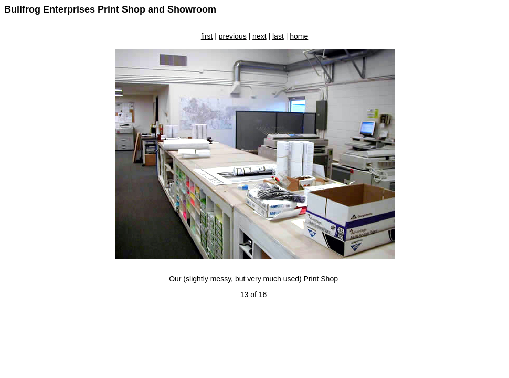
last (278, 36)
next (259, 36)
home (299, 36)
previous (233, 36)
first (207, 36)
